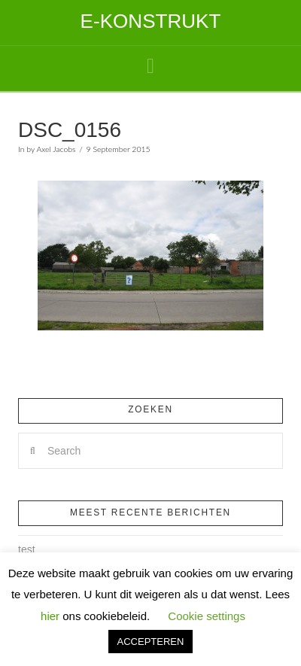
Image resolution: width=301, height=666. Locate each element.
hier (50, 616)
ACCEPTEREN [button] (150, 641)
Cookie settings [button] (206, 616)
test (26, 549)
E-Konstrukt (151, 21)
